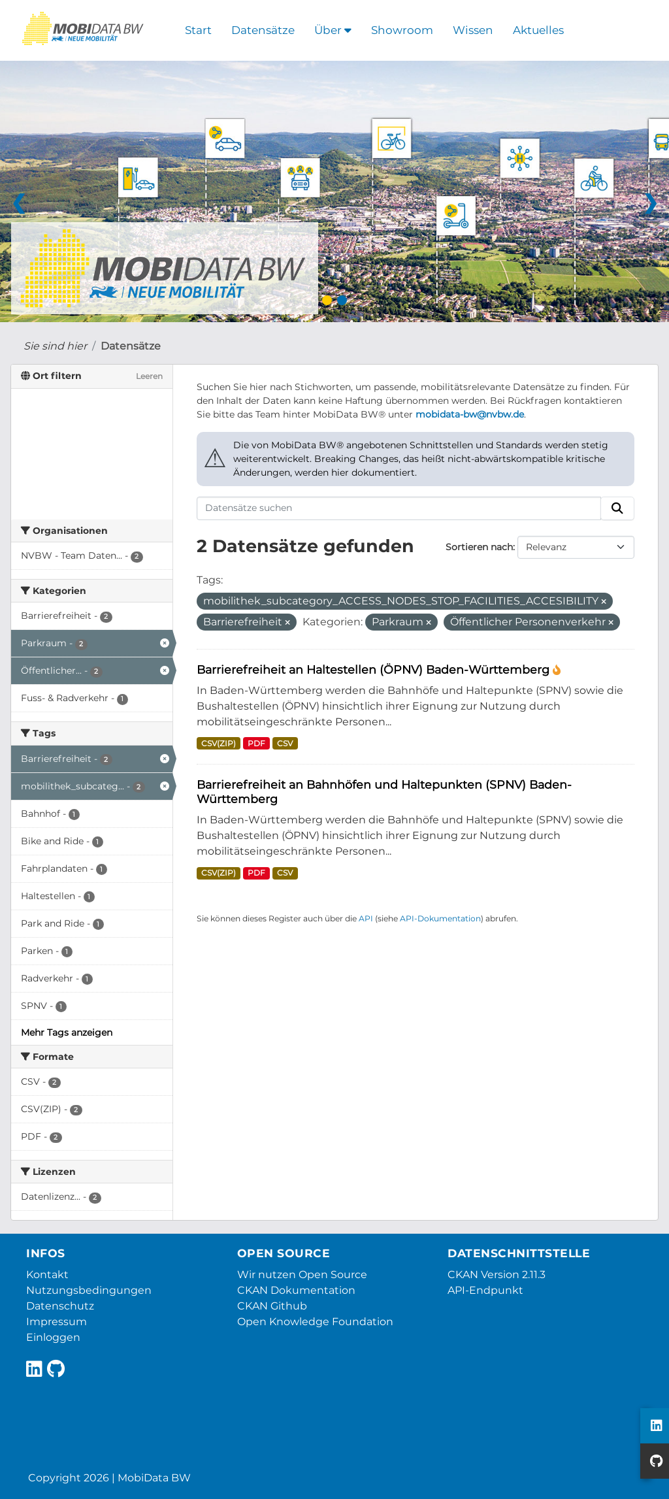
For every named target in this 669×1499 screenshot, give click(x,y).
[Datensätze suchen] (399, 508)
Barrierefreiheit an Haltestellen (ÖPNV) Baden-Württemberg (375, 669)
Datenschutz (60, 1306)
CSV (285, 743)
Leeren (149, 376)
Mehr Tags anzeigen (66, 1032)
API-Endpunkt (485, 1290)
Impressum (56, 1321)
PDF (256, 743)
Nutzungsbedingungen (89, 1290)
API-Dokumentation (440, 918)
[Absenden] (617, 508)
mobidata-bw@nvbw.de (470, 414)
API (366, 918)
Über (332, 30)
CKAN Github (272, 1306)
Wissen (473, 30)
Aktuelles (538, 30)
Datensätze (263, 30)
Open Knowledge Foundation (315, 1321)
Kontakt (47, 1274)
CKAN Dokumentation (296, 1290)
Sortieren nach (479, 547)
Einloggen (53, 1337)
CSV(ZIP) (218, 743)
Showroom (402, 30)
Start (198, 30)
